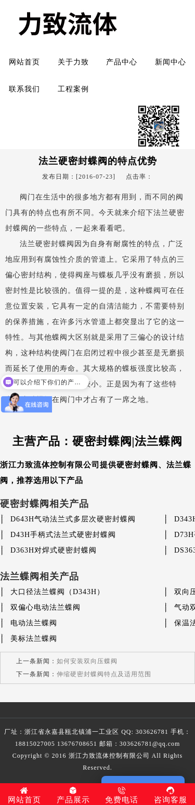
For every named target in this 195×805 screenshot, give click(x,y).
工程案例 (73, 89)
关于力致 (73, 62)
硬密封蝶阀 (137, 465)
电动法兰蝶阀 (33, 623)
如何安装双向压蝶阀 (87, 661)
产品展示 (73, 795)
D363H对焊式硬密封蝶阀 (53, 550)
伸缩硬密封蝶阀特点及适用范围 (104, 674)
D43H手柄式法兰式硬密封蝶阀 (63, 535)
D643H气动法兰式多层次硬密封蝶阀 (73, 519)
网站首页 (24, 62)
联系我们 (24, 89)
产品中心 (121, 62)
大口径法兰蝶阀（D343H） (57, 592)
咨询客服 (170, 795)
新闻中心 (170, 62)
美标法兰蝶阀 (33, 638)
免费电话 (122, 795)
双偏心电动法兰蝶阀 (45, 607)
